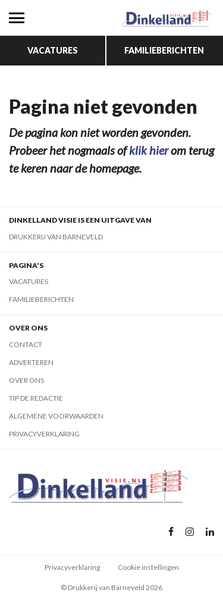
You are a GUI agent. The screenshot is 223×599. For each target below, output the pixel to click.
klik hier (148, 150)
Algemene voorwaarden (56, 415)
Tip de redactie (36, 398)
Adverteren (31, 362)
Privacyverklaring (44, 433)
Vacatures (52, 50)
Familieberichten (164, 50)
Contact (25, 344)
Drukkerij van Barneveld (56, 236)
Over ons (26, 380)
